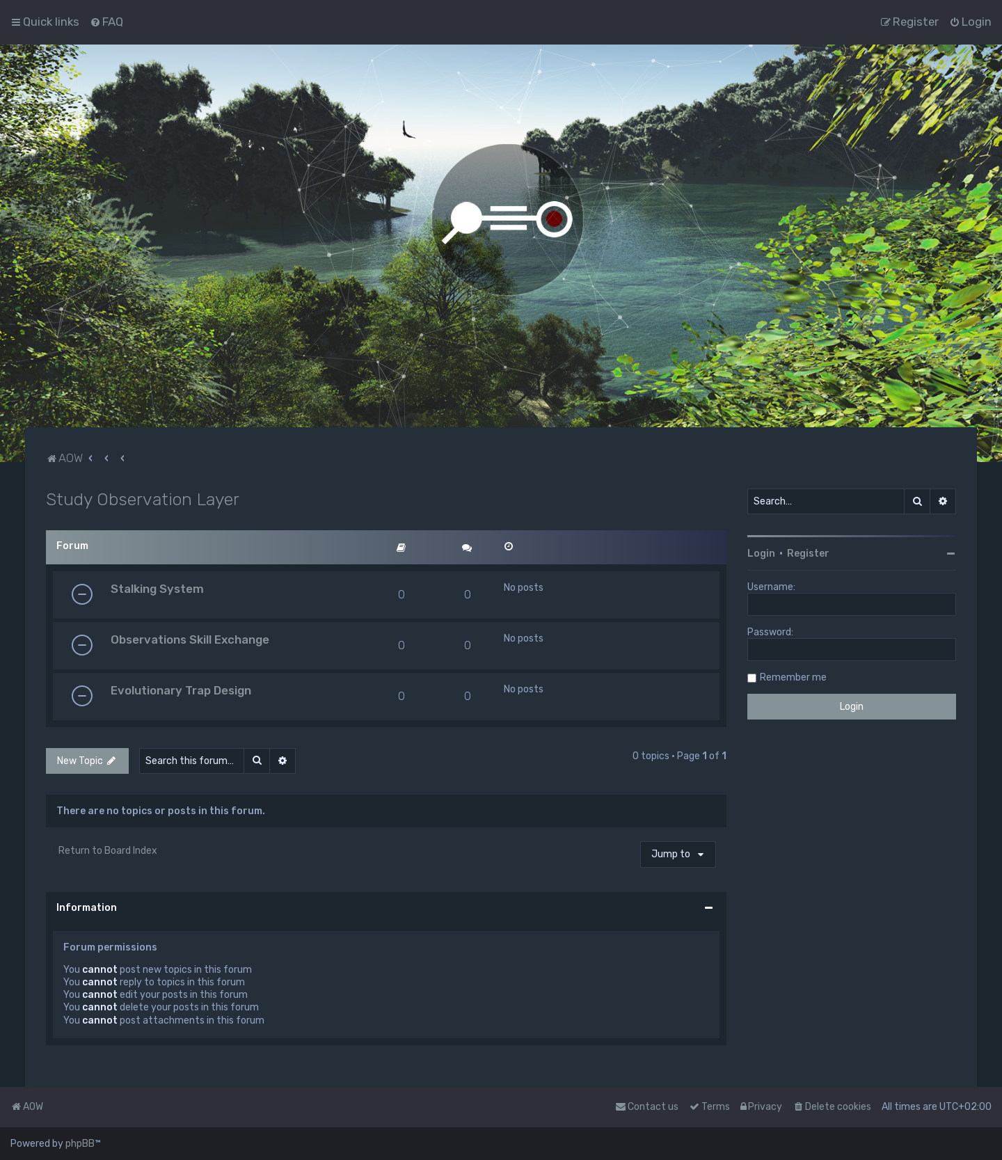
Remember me (793, 677)
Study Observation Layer (142, 498)
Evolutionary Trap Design (181, 690)
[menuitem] (106, 21)
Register (808, 553)
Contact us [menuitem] (646, 1107)
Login (761, 553)
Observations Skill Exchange (190, 639)
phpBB (80, 1144)
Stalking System (157, 589)
